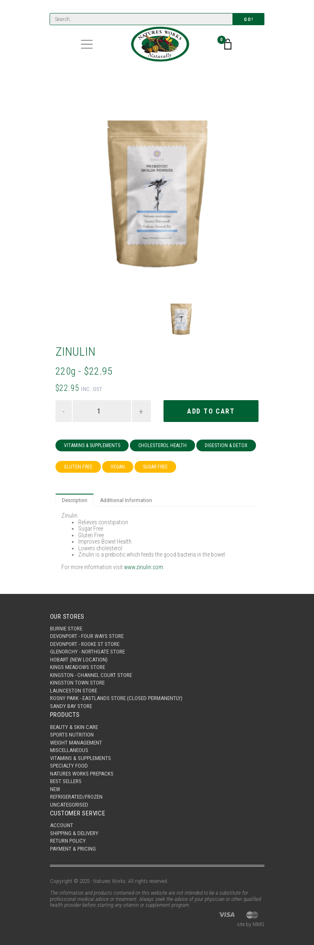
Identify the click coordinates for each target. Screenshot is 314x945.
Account (61, 825)
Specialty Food (69, 766)
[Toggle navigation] (86, 44)
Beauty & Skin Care (74, 727)
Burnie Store (66, 628)
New (55, 789)
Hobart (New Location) (79, 659)
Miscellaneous (69, 750)
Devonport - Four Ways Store (87, 636)
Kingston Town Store (77, 682)
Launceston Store (73, 690)
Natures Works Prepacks (81, 774)
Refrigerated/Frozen (76, 797)
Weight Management (76, 742)
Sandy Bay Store (71, 706)
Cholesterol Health (162, 445)
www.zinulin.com (143, 567)
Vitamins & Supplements (92, 445)
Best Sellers (66, 781)
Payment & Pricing (73, 849)
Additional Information (126, 500)
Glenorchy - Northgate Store (87, 651)
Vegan (118, 467)
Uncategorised (69, 805)
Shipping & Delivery (74, 833)
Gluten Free (78, 467)
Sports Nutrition (72, 735)
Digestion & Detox (226, 445)
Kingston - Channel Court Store (91, 675)
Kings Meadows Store (77, 667)
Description (74, 500)
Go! (248, 19)
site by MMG (250, 924)
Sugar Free (155, 467)
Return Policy (68, 841)
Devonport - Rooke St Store (84, 644)
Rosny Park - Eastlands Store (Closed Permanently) (116, 698)
